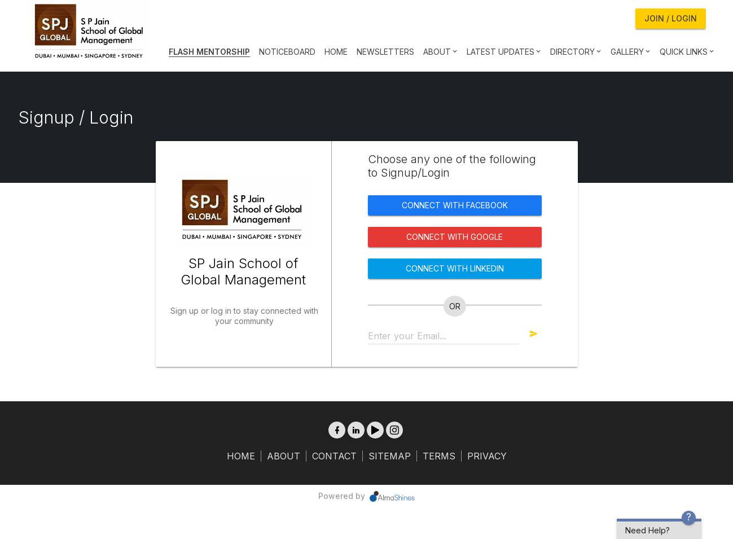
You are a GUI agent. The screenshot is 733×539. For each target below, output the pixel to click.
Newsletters (385, 51)
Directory (574, 51)
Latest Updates (503, 51)
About (439, 51)
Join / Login (670, 18)
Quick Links (686, 51)
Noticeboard (287, 51)
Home (336, 51)
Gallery (629, 51)
